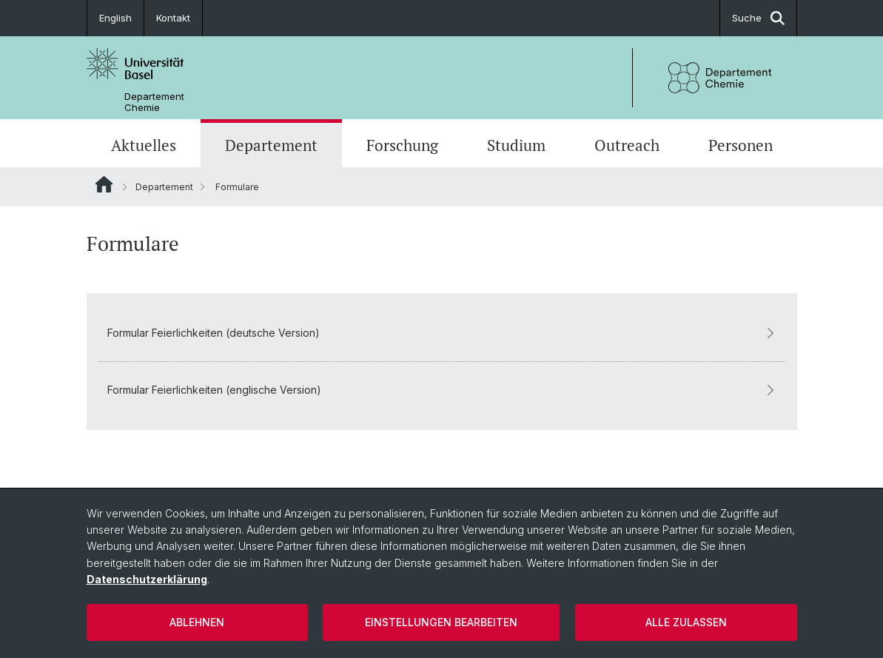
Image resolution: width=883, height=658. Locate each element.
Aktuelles (143, 145)
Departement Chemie (154, 102)
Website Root (104, 184)
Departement (271, 145)
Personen (740, 145)
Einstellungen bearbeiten (441, 622)
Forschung (402, 145)
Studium (516, 145)
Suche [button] (758, 18)
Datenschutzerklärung (147, 579)
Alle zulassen (686, 622)
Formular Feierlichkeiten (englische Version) (441, 389)
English (115, 18)
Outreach (626, 145)
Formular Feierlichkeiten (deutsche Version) (441, 332)
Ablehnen (196, 622)
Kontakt (173, 18)
